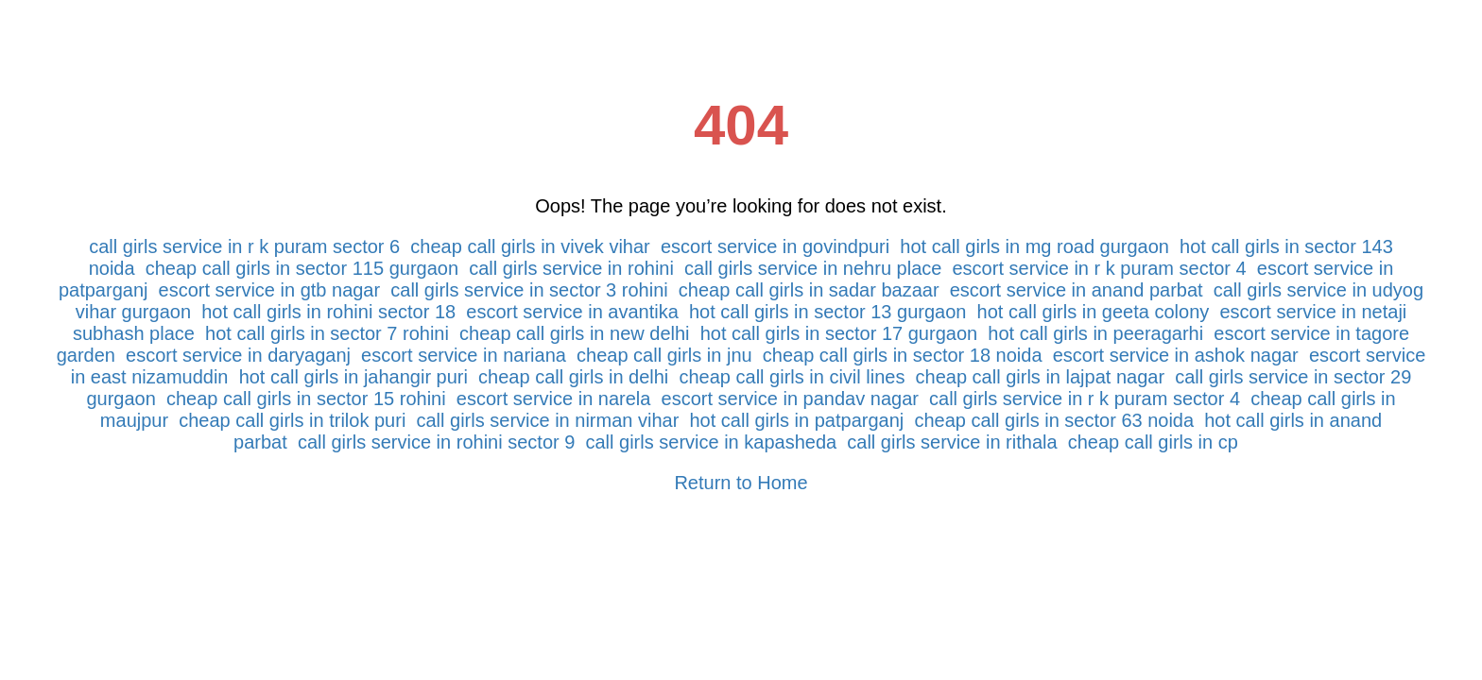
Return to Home (740, 482)
